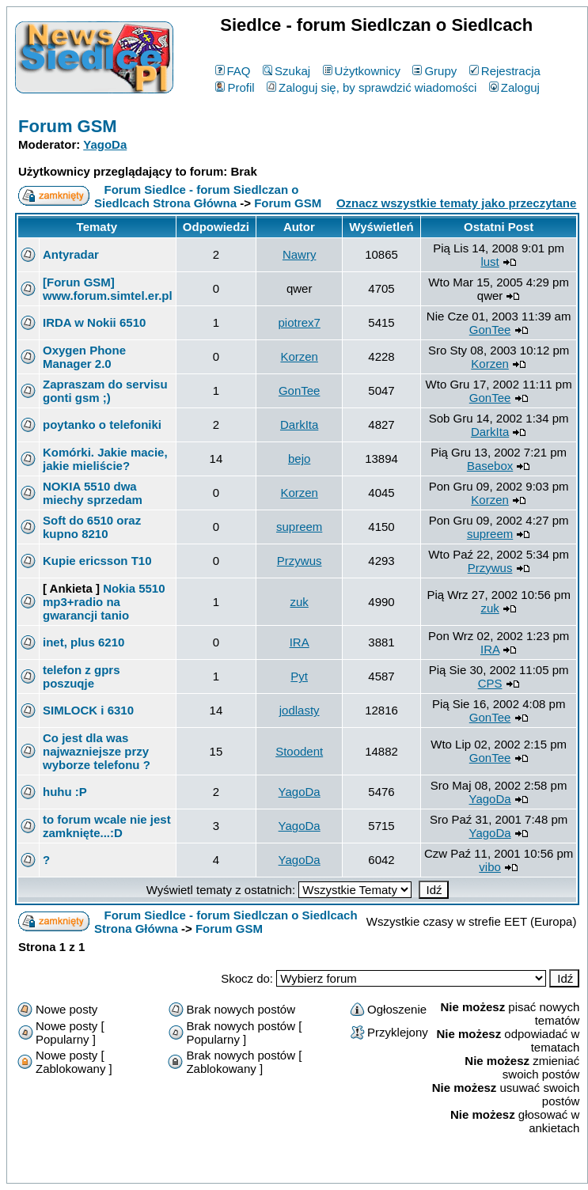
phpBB (261, 1168)
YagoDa (105, 144)
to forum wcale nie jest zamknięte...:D (107, 826)
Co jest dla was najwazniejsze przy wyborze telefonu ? (96, 751)
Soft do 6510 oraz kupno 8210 (92, 527)
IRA (299, 642)
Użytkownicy (361, 71)
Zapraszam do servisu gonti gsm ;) (105, 390)
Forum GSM (67, 126)
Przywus (299, 560)
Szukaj (286, 71)
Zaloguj (514, 87)
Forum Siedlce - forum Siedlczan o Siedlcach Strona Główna (196, 196)
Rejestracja (505, 71)
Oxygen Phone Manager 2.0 (84, 356)
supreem (299, 526)
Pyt (299, 676)
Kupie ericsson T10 (97, 560)
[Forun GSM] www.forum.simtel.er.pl (108, 288)
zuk (299, 601)
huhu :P (65, 791)
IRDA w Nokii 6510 (94, 322)
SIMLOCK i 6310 (88, 710)
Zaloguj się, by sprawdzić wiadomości (371, 87)
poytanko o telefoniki (102, 424)
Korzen (299, 356)
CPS (490, 683)
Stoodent (299, 751)
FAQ (233, 71)
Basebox (490, 465)
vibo (490, 867)
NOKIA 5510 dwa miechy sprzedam (92, 492)
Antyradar (71, 254)
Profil (234, 87)
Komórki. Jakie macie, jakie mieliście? (105, 458)
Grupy (434, 71)
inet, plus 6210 (83, 642)
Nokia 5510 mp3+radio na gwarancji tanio (104, 602)
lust (489, 261)
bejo (299, 458)
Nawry (300, 254)
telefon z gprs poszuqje (81, 676)
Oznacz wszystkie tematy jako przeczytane (456, 203)
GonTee (490, 329)
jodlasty (299, 710)
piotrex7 (299, 322)
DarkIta (299, 424)
